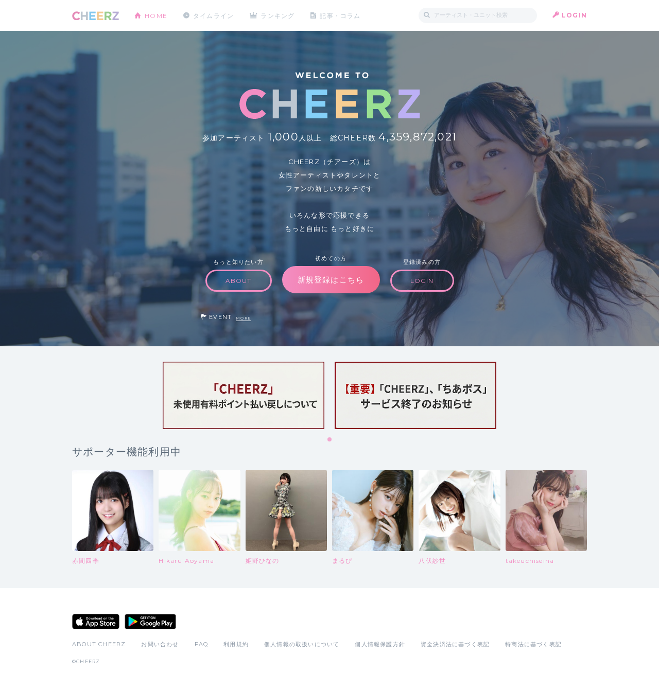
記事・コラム (341, 15)
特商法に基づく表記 (533, 644)
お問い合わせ (160, 644)
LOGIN (574, 15)
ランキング (279, 15)
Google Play (150, 621)
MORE (243, 318)
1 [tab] (330, 439)
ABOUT (239, 281)
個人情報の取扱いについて (301, 644)
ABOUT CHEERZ (99, 644)
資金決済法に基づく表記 (455, 644)
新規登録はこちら (331, 280)
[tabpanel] (243, 395)
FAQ (202, 644)
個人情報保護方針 (380, 644)
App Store (95, 621)
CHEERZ (95, 15)
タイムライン (213, 15)
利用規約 (236, 644)
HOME (156, 15)
